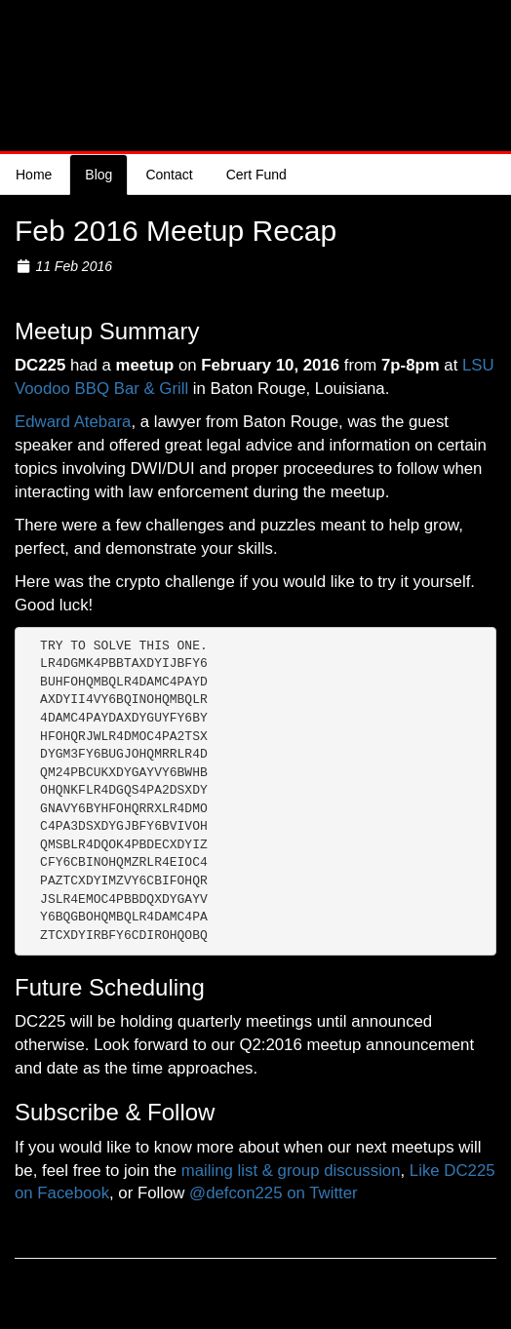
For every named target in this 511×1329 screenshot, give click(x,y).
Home (34, 174)
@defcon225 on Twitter (273, 1193)
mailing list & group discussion (291, 1170)
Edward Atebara (73, 421)
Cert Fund (256, 174)
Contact (168, 174)
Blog (98, 174)
